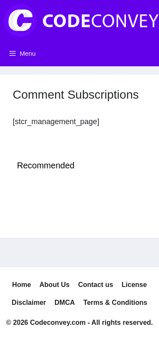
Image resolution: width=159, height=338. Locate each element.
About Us (54, 284)
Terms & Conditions (116, 302)
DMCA (65, 302)
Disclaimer (29, 302)
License (134, 284)
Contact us (95, 284)
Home (21, 284)
